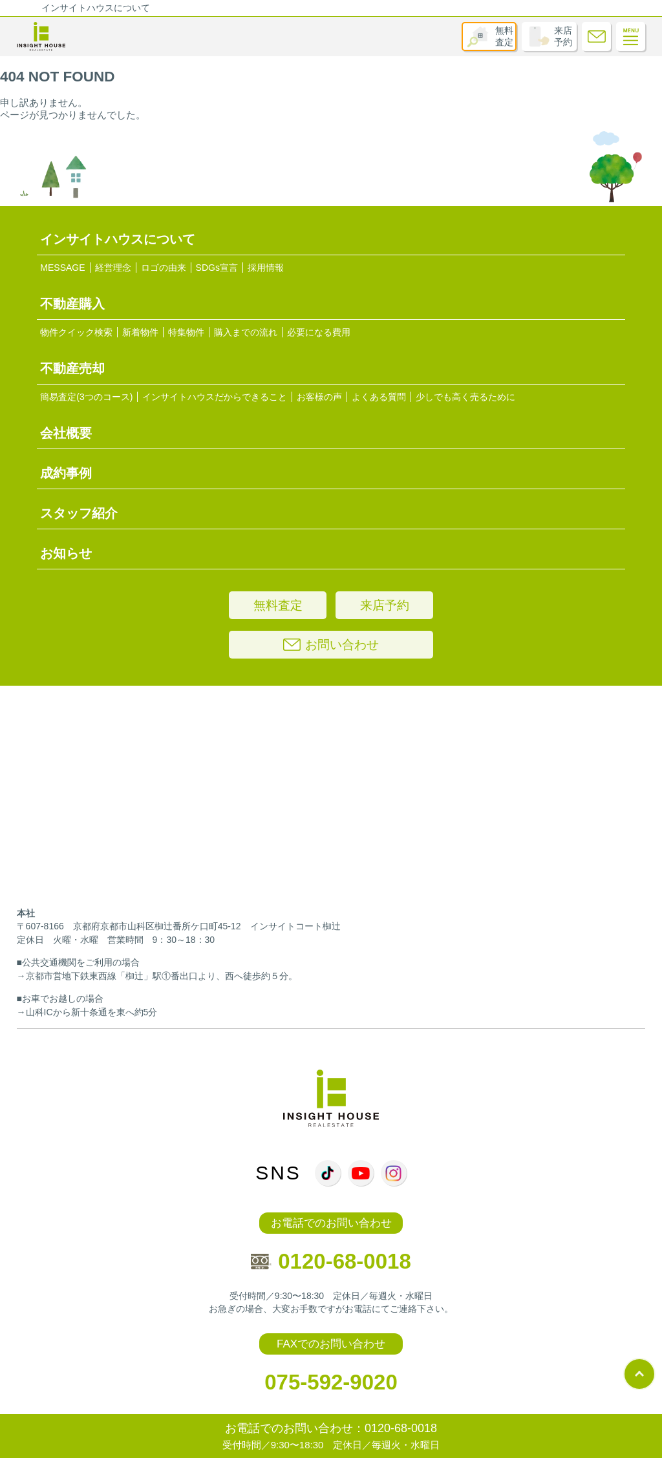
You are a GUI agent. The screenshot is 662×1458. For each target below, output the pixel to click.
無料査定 (504, 36)
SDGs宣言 (217, 267)
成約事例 (66, 473)
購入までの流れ (245, 332)
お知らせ (66, 553)
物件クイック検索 (76, 332)
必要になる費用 (318, 332)
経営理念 (113, 267)
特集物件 (186, 332)
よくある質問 (379, 397)
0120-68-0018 (331, 1261)
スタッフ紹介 (79, 513)
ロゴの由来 (163, 267)
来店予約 (563, 36)
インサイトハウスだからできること (214, 397)
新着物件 (140, 332)
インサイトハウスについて (95, 8)
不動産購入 (72, 304)
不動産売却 (72, 368)
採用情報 (266, 267)
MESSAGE (62, 267)
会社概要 (66, 433)
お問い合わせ (331, 644)
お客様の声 (319, 397)
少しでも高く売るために (465, 397)
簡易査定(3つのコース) (86, 397)
